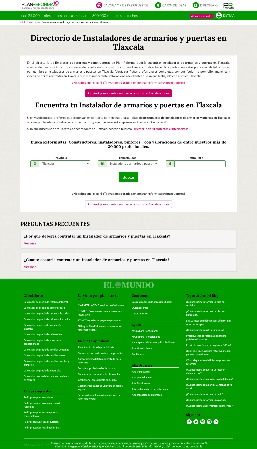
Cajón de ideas (170, 5)
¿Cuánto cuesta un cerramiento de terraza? (209, 405)
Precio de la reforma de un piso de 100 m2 (208, 345)
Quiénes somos (140, 307)
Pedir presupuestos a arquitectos (42, 421)
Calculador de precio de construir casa (44, 307)
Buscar (128, 177)
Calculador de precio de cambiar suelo (44, 355)
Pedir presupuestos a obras (38, 397)
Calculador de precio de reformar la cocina (47, 313)
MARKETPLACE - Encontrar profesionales (101, 305)
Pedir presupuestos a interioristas (42, 427)
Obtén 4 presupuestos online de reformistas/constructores (128, 93)
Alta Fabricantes (141, 383)
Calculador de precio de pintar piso (42, 370)
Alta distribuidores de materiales (150, 388)
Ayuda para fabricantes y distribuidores (153, 342)
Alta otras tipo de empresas (147, 394)
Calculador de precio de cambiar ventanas (46, 349)
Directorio (205, 5)
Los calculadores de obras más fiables (152, 301)
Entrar (225, 15)
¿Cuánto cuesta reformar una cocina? (206, 399)
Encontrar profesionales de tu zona (97, 368)
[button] (229, 5)
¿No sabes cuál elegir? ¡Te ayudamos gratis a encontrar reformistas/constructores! (128, 82)
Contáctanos (138, 354)
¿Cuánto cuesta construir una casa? (205, 329)
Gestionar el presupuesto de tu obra (97, 379)
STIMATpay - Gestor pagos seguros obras (100, 320)
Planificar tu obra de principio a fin (96, 347)
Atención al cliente (142, 348)
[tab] (128, 239)
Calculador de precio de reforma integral (46, 301)
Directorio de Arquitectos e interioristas (161, 129)
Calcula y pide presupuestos (122, 5)
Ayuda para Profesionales (146, 336)
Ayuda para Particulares (145, 330)
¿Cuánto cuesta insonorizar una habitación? (209, 378)
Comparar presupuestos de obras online (99, 374)
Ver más (30, 243)
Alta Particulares (141, 371)
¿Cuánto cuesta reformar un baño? (204, 394)
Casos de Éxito (139, 313)
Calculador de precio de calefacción (43, 334)
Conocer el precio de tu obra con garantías (100, 353)
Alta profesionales (201, 16)
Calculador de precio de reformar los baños (47, 319)
